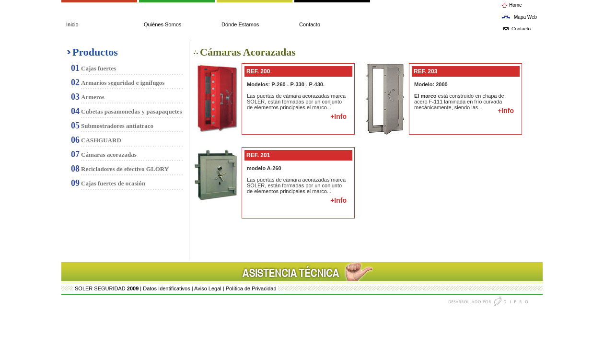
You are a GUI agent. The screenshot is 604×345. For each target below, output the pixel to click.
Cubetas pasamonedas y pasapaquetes (131, 111)
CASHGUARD (101, 140)
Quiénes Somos (162, 24)
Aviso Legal (207, 288)
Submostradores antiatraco (117, 125)
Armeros (93, 97)
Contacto (309, 24)
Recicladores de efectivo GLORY (125, 168)
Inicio (72, 24)
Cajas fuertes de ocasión (113, 183)
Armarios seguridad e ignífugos (122, 82)
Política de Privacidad (251, 288)
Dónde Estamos (240, 24)
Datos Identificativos (166, 288)
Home (515, 5)
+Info (338, 116)
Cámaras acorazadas (109, 154)
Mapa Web (525, 17)
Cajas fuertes (98, 68)
